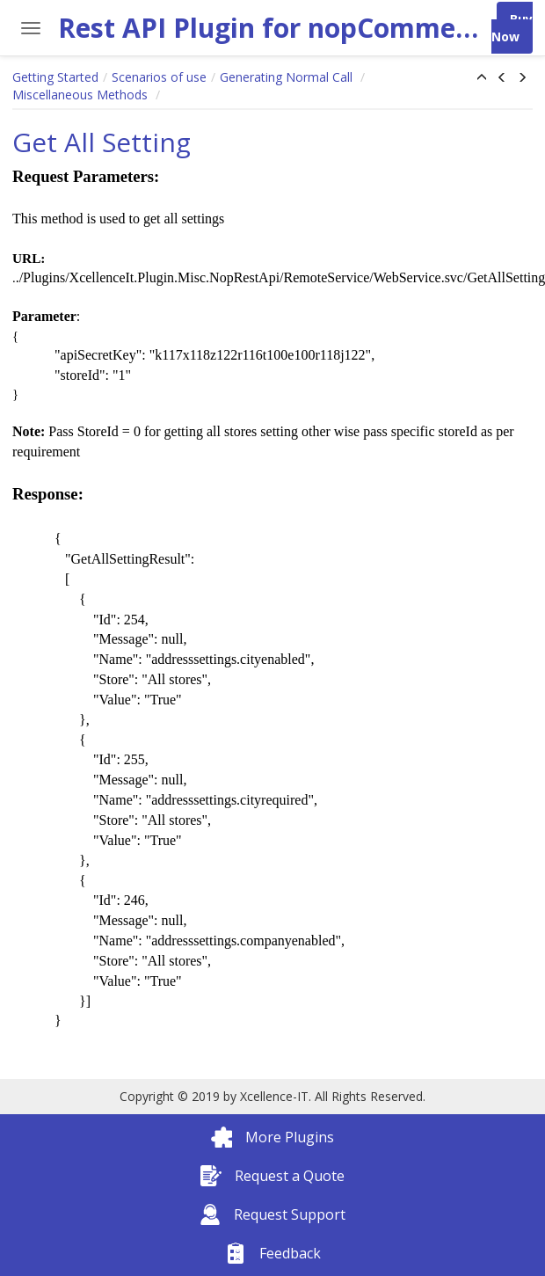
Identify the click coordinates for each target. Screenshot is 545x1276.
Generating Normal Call (288, 77)
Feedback (273, 1253)
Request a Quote (272, 1175)
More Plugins (272, 1137)
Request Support (272, 1214)
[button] (481, 78)
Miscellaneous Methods (81, 94)
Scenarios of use (159, 77)
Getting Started (55, 77)
